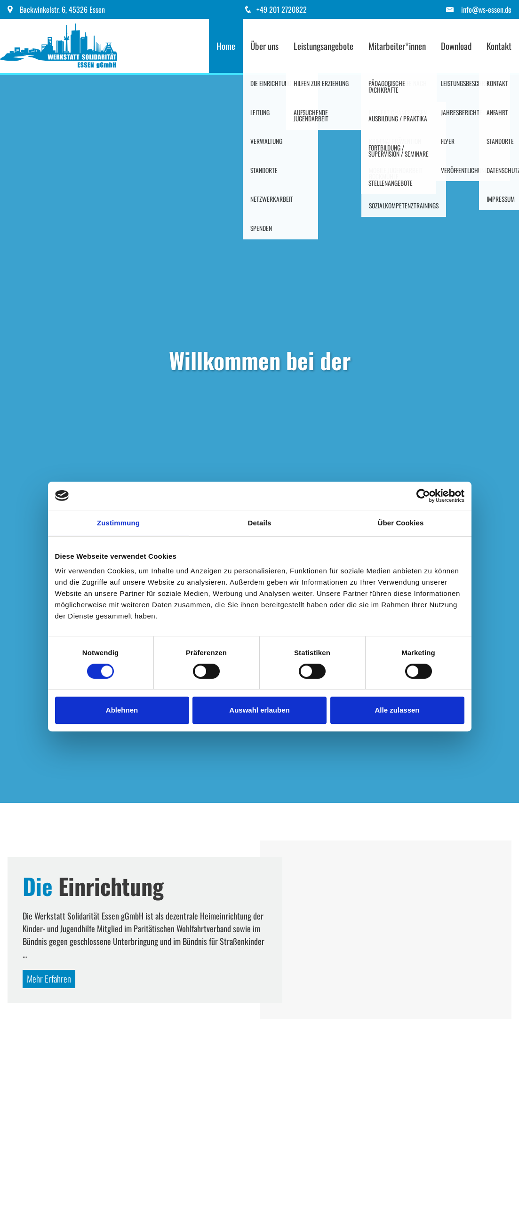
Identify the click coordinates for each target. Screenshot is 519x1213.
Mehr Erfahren (49, 978)
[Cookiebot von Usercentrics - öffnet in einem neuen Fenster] (423, 496)
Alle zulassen (397, 710)
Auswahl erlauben (259, 710)
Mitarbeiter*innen (397, 45)
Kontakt (499, 45)
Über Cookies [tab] (401, 523)
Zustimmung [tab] (118, 523)
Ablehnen (122, 710)
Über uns (264, 45)
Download (456, 45)
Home (225, 45)
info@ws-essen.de (486, 9)
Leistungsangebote (323, 45)
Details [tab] (259, 523)
